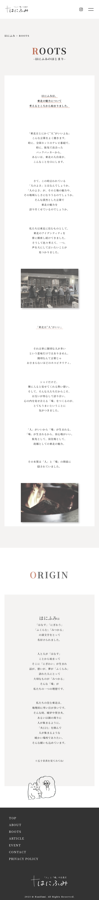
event (15, 845)
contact (17, 852)
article (16, 838)
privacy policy (23, 859)
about (15, 825)
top (12, 818)
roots (15, 832)
